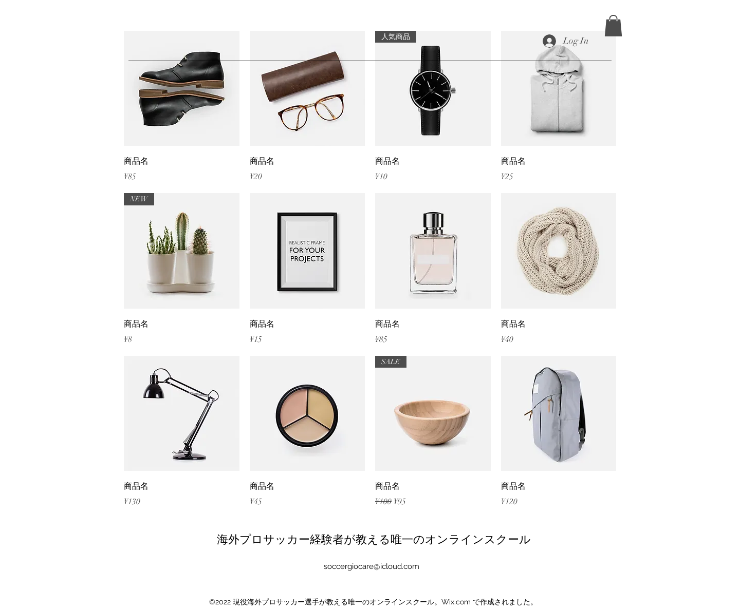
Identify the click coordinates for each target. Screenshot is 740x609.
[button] (613, 25)
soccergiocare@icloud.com (371, 566)
